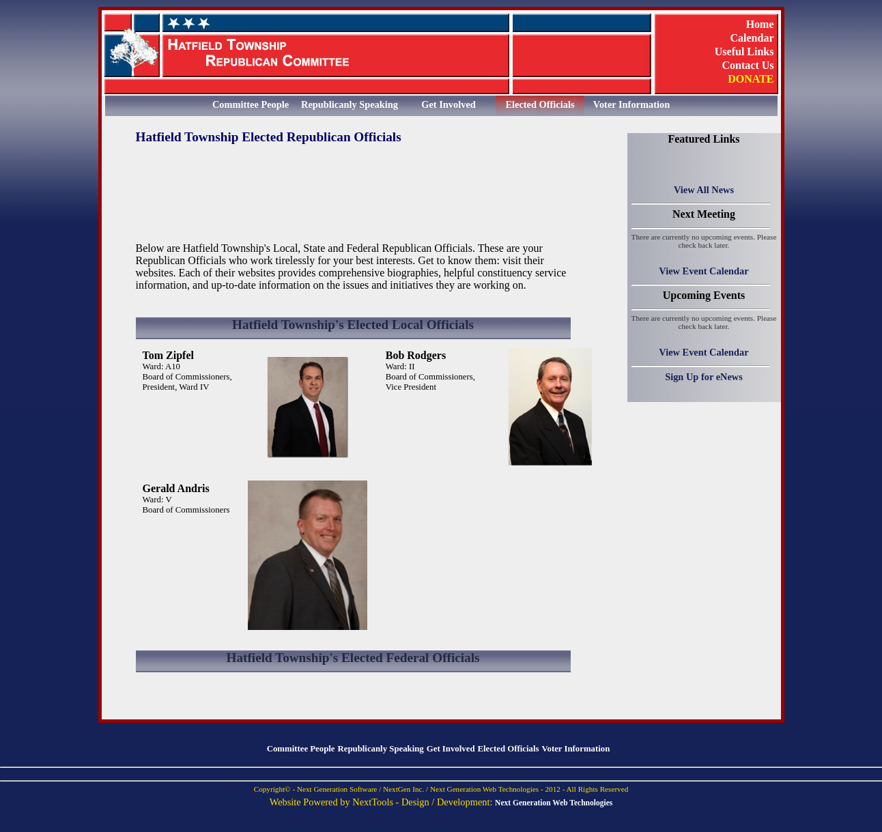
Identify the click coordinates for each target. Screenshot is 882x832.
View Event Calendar (703, 271)
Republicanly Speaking (349, 104)
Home (760, 23)
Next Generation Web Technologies (553, 803)
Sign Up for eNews (704, 376)
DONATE (750, 78)
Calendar (752, 37)
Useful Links (744, 51)
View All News (704, 189)
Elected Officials (539, 104)
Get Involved (448, 104)
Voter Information (631, 104)
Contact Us (748, 64)
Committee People (250, 104)
